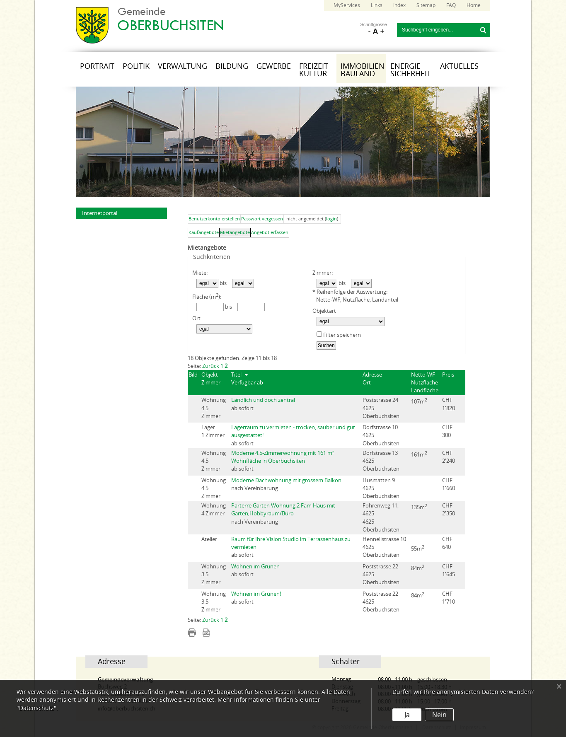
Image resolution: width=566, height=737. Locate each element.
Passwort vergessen (262, 219)
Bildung (231, 66)
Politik (136, 66)
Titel (236, 375)
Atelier (209, 543)
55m (417, 548)
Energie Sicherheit (410, 70)
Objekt (209, 375)
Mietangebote (235, 232)
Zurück (210, 366)
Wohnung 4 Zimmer (213, 510)
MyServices (347, 5)
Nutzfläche (424, 382)
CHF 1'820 (448, 404)
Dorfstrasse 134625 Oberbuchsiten (381, 461)
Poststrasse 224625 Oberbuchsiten (381, 574)
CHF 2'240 (448, 457)
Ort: (197, 318)
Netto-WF (423, 375)
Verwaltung (182, 66)
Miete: (200, 273)
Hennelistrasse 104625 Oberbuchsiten (384, 547)
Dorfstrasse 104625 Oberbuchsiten (381, 435)
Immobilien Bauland (363, 70)
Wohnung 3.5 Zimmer (213, 574)
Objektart (324, 311)
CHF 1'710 (448, 598)
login (331, 219)
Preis (448, 375)
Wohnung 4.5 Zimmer (213, 408)
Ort (367, 382)
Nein (439, 715)
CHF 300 (447, 431)
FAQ (451, 5)
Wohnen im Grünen (255, 566)
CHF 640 (447, 543)
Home (474, 5)
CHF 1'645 (448, 570)
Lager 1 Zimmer (213, 431)
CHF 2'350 (448, 510)
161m (419, 462)
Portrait (97, 66)
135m (419, 515)
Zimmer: (322, 273)
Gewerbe (273, 66)
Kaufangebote (204, 232)
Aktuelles (459, 66)
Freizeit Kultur (313, 70)
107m (419, 409)
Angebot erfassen (269, 232)
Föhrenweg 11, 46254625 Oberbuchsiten (381, 518)
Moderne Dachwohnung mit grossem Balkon (286, 480)
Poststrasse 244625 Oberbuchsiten (381, 408)
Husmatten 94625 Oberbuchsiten (381, 488)
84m (417, 575)
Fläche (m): (206, 296)
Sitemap (425, 5)
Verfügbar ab (247, 382)
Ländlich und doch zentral (263, 400)
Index (399, 5)
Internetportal (99, 213)
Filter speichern (339, 334)
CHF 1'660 (448, 484)
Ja (407, 715)
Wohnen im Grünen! (256, 594)
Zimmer (210, 382)
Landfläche (424, 390)
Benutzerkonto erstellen (214, 219)
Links (376, 5)
